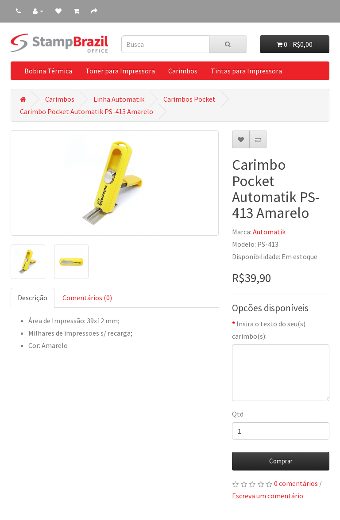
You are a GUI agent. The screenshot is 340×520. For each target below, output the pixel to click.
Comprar (281, 461)
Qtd (237, 413)
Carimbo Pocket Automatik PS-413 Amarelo (86, 111)
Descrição (32, 297)
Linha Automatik (118, 99)
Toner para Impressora (120, 70)
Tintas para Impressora (246, 70)
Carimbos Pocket (189, 99)
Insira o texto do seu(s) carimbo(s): (268, 329)
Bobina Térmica (48, 70)
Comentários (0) (87, 297)
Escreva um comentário (267, 495)
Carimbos (182, 70)
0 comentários (296, 483)
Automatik (269, 231)
